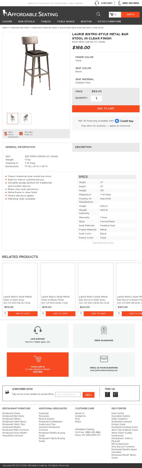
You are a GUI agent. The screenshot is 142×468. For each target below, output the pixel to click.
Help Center (76, 3)
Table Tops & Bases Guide (124, 430)
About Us (33, 3)
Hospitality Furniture (12, 436)
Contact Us (46, 3)
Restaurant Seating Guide (124, 427)
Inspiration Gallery (120, 416)
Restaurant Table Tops (13, 424)
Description (83, 147)
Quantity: (81, 98)
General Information (20, 147)
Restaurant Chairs (11, 413)
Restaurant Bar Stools (19, 28)
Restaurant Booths (11, 427)
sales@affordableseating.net (104, 370)
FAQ (77, 419)
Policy (78, 422)
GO (87, 395)
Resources (44, 416)
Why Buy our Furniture (122, 447)
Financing (61, 3)
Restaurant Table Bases (14, 422)
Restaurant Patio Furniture (15, 430)
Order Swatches (119, 419)
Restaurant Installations (51, 422)
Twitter (115, 394)
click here (37, 371)
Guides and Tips (47, 424)
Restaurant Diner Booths (14, 433)
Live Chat (103, 3)
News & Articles (47, 419)
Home (5, 28)
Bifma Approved (119, 444)
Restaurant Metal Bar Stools (44, 28)
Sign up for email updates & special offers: (33, 394)
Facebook (107, 394)
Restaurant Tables (11, 419)
